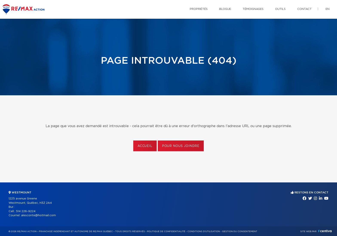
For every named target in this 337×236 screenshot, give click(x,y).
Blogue (225, 9)
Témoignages (253, 9)
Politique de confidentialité (166, 231)
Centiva (325, 231)
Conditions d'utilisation (203, 231)
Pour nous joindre (180, 146)
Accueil (145, 146)
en (327, 9)
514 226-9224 (25, 211)
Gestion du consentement (239, 231)
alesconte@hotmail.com (38, 215)
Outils (280, 9)
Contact (304, 9)
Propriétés (199, 9)
